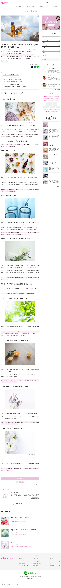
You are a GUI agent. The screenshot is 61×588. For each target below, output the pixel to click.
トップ (6, 6)
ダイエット (57, 109)
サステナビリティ (17, 584)
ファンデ (51, 109)
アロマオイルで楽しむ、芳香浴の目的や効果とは (13, 77)
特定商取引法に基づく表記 (38, 567)
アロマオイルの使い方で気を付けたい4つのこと (13, 81)
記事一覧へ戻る (19, 503)
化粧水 (26, 546)
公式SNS (42, 6)
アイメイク (45, 42)
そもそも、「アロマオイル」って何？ (11, 74)
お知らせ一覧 (35, 558)
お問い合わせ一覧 (10, 584)
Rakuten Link (51, 565)
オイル (6, 61)
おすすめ (16, 546)
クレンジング (23, 521)
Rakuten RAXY (6, 3)
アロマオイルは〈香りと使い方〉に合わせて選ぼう (13, 84)
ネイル (44, 50)
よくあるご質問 (54, 6)
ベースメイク (45, 40)
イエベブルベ (46, 107)
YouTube (50, 567)
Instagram (51, 561)
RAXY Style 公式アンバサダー (15, 521)
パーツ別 (52, 107)
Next (37, 484)
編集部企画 (21, 546)
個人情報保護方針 (27, 576)
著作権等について (34, 576)
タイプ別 (47, 111)
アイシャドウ (51, 100)
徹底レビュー (49, 102)
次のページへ (20, 478)
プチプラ (54, 104)
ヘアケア (44, 47)
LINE (50, 563)
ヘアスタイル (48, 104)
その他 (44, 55)
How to (2, 61)
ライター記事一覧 (35, 498)
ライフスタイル (54, 111)
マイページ (20, 561)
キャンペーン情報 (30, 6)
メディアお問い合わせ (37, 560)
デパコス (45, 109)
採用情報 (39, 576)
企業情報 (21, 576)
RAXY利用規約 (36, 565)
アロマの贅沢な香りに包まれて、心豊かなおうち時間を (14, 86)
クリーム (24, 534)
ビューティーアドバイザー (22, 565)
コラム (44, 52)
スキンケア (5, 60)
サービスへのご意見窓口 (37, 563)
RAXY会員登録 (51, 558)
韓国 (16, 534)
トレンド (20, 534)
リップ (55, 102)
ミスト (30, 546)
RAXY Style (18, 6)
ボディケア (45, 45)
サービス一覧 (3, 584)
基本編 (57, 98)
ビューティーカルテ (21, 563)
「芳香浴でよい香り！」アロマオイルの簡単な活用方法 (14, 79)
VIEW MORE (57, 89)
